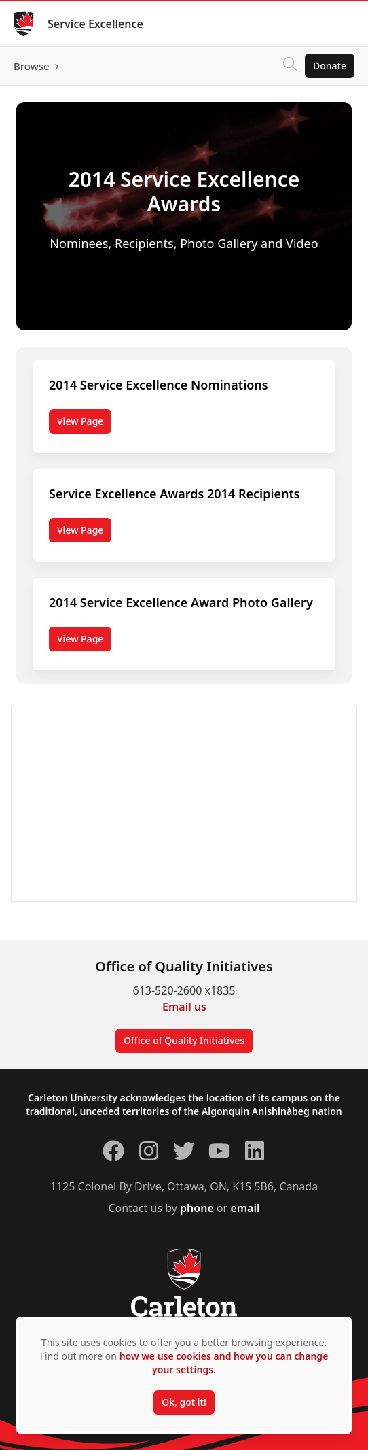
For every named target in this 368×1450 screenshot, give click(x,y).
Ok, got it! (184, 1402)
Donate (329, 65)
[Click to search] (290, 66)
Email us (184, 1006)
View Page (80, 421)
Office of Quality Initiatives (184, 1040)
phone (198, 1208)
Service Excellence (95, 24)
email (244, 1208)
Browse (32, 66)
